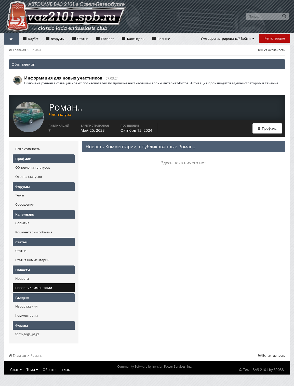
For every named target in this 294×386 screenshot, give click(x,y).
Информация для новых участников (63, 78)
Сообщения (24, 204)
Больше (163, 38)
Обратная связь (56, 369)
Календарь (135, 38)
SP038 (279, 369)
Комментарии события (33, 232)
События (22, 223)
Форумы (57, 38)
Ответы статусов (28, 176)
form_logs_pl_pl (27, 334)
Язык (16, 369)
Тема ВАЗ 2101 (255, 369)
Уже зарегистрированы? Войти (228, 38)
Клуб (32, 38)
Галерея (107, 38)
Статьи (82, 38)
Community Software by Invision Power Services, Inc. (154, 366)
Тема (32, 369)
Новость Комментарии (33, 287)
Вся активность (27, 149)
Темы (19, 195)
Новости (22, 278)
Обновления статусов (32, 167)
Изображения (26, 306)
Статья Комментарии (32, 260)
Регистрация (274, 38)
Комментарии (26, 315)
